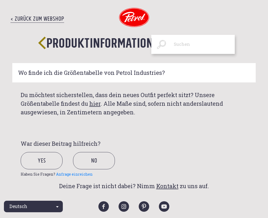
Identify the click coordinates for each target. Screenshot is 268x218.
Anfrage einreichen (74, 174)
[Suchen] (193, 44)
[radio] (46, 167)
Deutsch (18, 206)
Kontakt (167, 186)
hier (94, 103)
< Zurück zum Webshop (37, 19)
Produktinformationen (106, 42)
